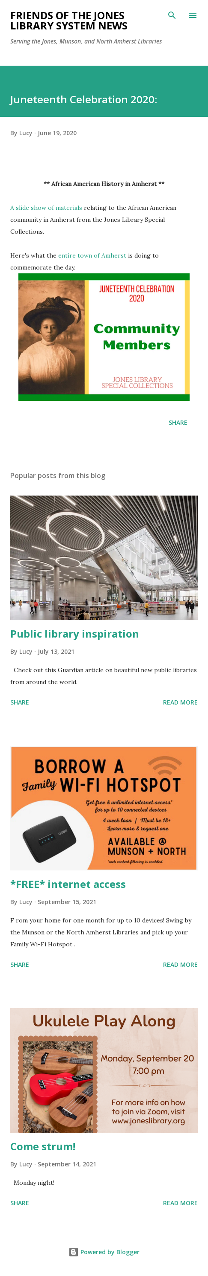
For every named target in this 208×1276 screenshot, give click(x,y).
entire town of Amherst (92, 255)
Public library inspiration (74, 633)
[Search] (172, 15)
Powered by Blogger (104, 1252)
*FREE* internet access (68, 884)
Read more (180, 702)
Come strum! (42, 1146)
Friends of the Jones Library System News (69, 20)
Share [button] (178, 422)
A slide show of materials (46, 208)
